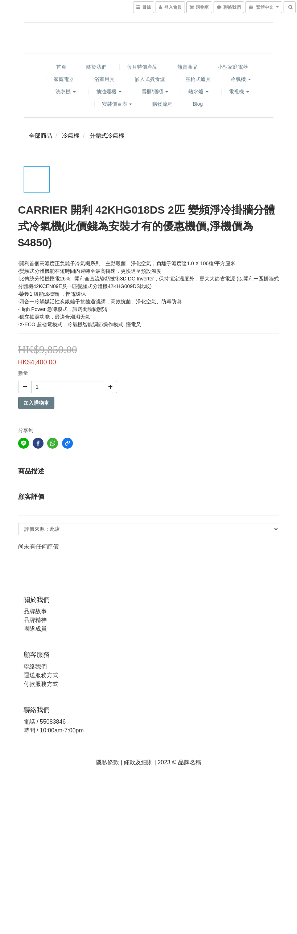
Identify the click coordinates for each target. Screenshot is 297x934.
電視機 (239, 91)
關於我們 (96, 67)
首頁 (61, 67)
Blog (198, 104)
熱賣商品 (187, 67)
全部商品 (40, 136)
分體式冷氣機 (107, 136)
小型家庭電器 (233, 67)
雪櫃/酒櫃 (154, 91)
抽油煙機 (108, 91)
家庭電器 (64, 79)
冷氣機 (241, 79)
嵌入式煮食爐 (150, 79)
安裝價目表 (117, 104)
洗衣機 (65, 91)
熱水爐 (198, 91)
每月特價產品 (142, 67)
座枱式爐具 (198, 79)
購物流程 (162, 104)
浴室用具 (104, 79)
